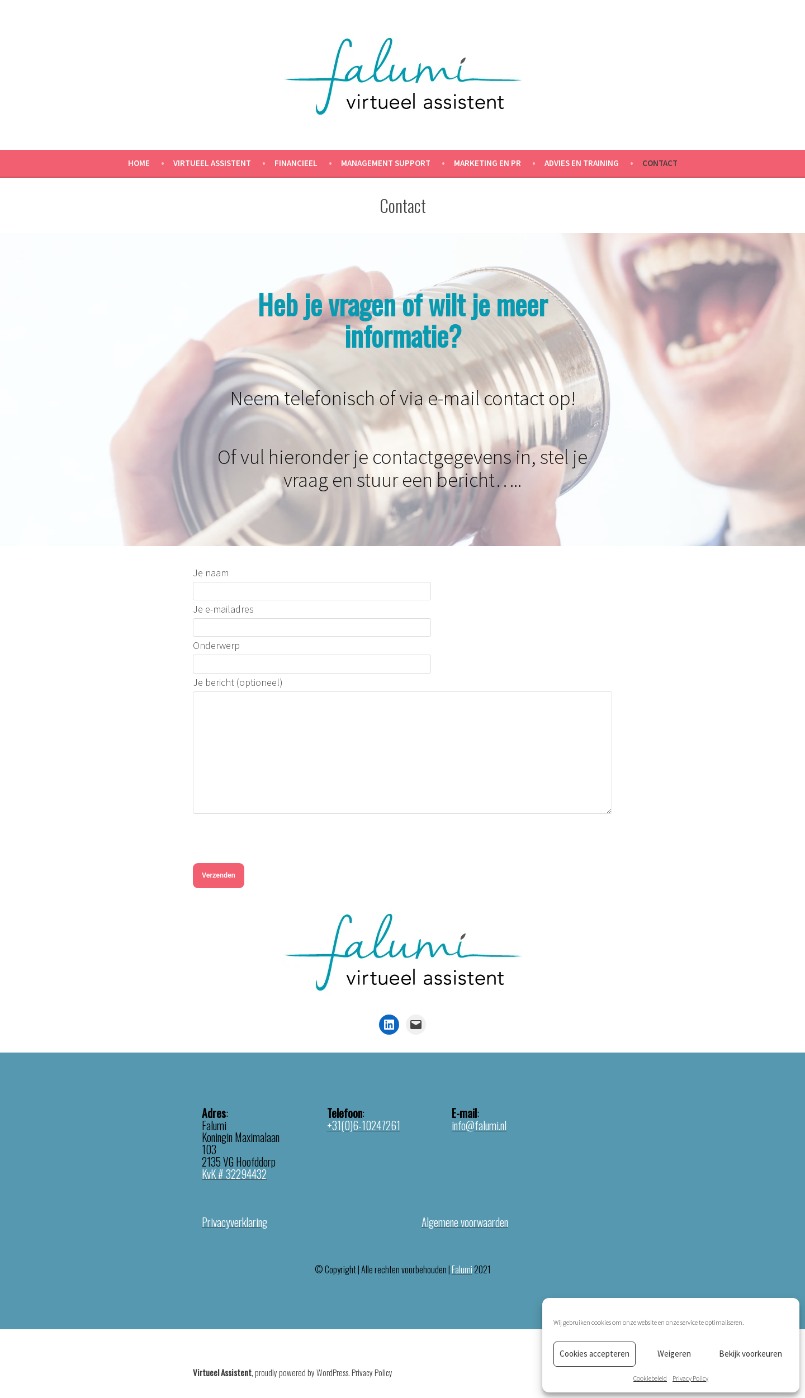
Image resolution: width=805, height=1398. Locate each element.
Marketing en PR (487, 163)
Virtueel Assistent (212, 163)
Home (139, 163)
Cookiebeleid (650, 1378)
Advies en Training (581, 163)
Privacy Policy (690, 1378)
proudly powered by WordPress (301, 1372)
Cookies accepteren (594, 1353)
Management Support (385, 163)
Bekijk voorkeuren (750, 1353)
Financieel (296, 163)
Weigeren (674, 1353)
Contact (660, 163)
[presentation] (278, 841)
